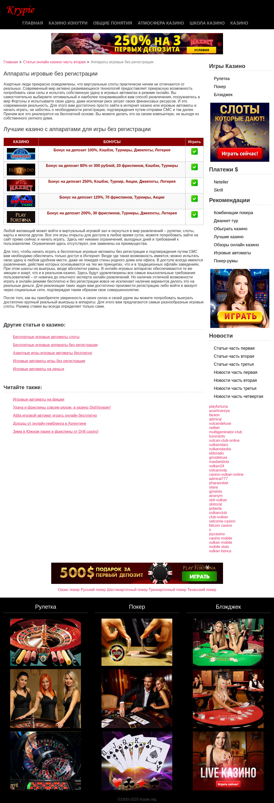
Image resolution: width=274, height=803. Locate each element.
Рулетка (222, 78)
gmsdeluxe (218, 457)
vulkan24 (216, 466)
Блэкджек (223, 94)
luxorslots (217, 436)
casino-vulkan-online (226, 474)
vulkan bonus (220, 551)
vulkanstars (218, 445)
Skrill (218, 190)
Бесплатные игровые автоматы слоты (46, 337)
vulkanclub (218, 513)
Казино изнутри (68, 23)
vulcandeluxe (220, 423)
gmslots (215, 491)
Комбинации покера (233, 212)
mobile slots (219, 547)
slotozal (215, 504)
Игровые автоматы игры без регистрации (49, 361)
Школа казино (207, 23)
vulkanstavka (220, 449)
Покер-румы (226, 261)
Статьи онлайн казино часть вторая (54, 62)
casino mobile (220, 538)
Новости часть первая (235, 372)
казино (239, 23)
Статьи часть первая (234, 348)
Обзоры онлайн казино (236, 244)
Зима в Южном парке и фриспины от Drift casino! (55, 431)
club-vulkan (218, 517)
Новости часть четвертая (238, 396)
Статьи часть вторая (234, 356)
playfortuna (218, 406)
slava (213, 487)
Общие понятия (112, 23)
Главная (32, 23)
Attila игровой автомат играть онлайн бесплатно (55, 415)
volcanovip (218, 470)
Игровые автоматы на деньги (38, 369)
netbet (214, 428)
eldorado (216, 453)
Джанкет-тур (226, 220)
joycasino (217, 534)
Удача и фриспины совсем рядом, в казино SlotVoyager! (62, 407)
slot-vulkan (218, 500)
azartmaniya (219, 411)
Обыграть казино (230, 228)
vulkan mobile (220, 542)
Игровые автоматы (232, 253)
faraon (214, 415)
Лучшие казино (229, 236)
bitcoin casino (220, 525)
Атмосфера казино (161, 23)
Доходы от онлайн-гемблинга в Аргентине (49, 423)
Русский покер (93, 590)
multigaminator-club (225, 432)
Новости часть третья (235, 388)
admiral (215, 419)
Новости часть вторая (235, 380)
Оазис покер (69, 590)
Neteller (221, 182)
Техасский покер (201, 590)
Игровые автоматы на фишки (38, 399)
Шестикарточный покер (127, 590)
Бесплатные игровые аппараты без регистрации (55, 345)
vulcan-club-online (224, 440)
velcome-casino (222, 521)
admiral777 (218, 479)
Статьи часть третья (234, 364)
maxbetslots (219, 462)
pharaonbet (218, 483)
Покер (220, 86)
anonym (216, 496)
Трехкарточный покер (167, 590)
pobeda (215, 508)
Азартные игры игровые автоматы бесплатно (52, 353)
